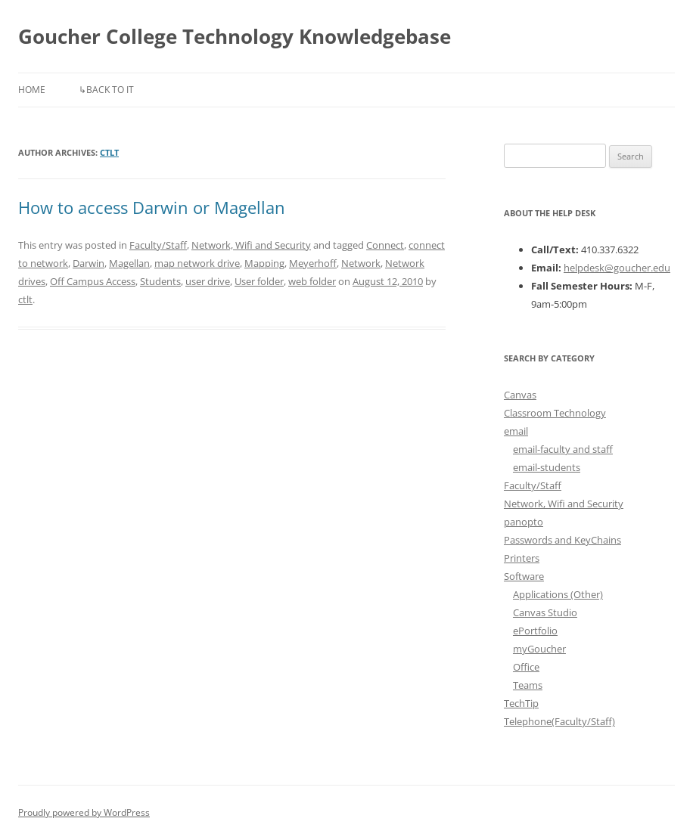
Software (524, 576)
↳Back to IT (106, 89)
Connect (385, 245)
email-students (546, 467)
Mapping (264, 263)
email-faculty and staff (563, 449)
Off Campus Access (92, 281)
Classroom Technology (555, 413)
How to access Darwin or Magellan (151, 207)
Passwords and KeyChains (562, 540)
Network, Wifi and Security (251, 245)
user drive (207, 281)
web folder (312, 281)
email (516, 431)
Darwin (88, 263)
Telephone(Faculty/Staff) (559, 721)
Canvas (520, 394)
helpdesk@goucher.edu (617, 267)
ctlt (109, 152)
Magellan (129, 263)
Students (160, 281)
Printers (521, 558)
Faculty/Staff (158, 245)
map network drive (197, 263)
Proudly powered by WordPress (84, 812)
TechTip (521, 703)
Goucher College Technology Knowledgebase (234, 36)
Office (526, 667)
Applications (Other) (558, 594)
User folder (259, 281)
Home (31, 89)
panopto (523, 521)
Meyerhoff (313, 263)
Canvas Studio (545, 612)
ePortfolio (535, 630)
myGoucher (539, 649)
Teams (527, 685)
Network (361, 263)
